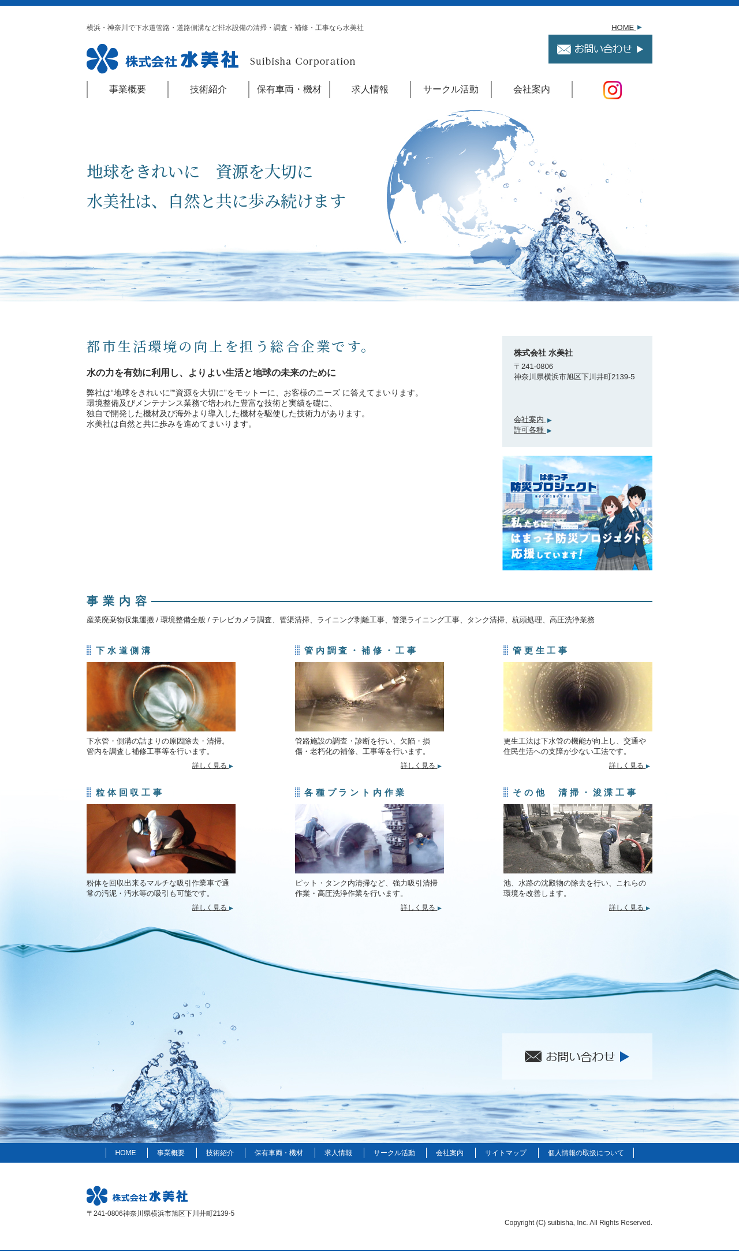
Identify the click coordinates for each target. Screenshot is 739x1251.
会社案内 (531, 89)
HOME (627, 27)
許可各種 (534, 429)
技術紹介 (208, 89)
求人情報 (370, 89)
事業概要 (127, 89)
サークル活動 (451, 89)
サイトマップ (506, 1153)
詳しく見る (214, 765)
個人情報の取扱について (586, 1153)
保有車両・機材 (289, 89)
